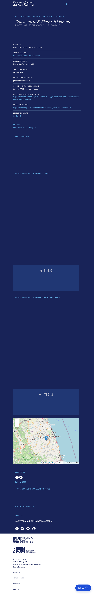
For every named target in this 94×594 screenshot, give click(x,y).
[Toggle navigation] (67, 4)
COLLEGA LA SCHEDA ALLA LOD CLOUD (33, 489)
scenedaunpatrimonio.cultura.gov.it (27, 564)
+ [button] (17, 421)
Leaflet (40, 463)
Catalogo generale (23, 3)
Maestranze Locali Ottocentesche (26, 56)
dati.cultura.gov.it (20, 562)
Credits (16, 589)
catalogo (19, 17)
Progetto (16, 572)
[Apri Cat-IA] (83, 588)
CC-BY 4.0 (17, 116)
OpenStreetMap (50, 463)
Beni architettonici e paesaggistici (46, 17)
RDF (14, 124)
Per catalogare (19, 567)
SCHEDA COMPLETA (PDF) (23, 128)
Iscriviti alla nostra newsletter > (33, 520)
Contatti (16, 584)
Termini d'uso (18, 578)
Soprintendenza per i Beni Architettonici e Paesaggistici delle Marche (40, 108)
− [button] (17, 425)
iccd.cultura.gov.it (20, 559)
